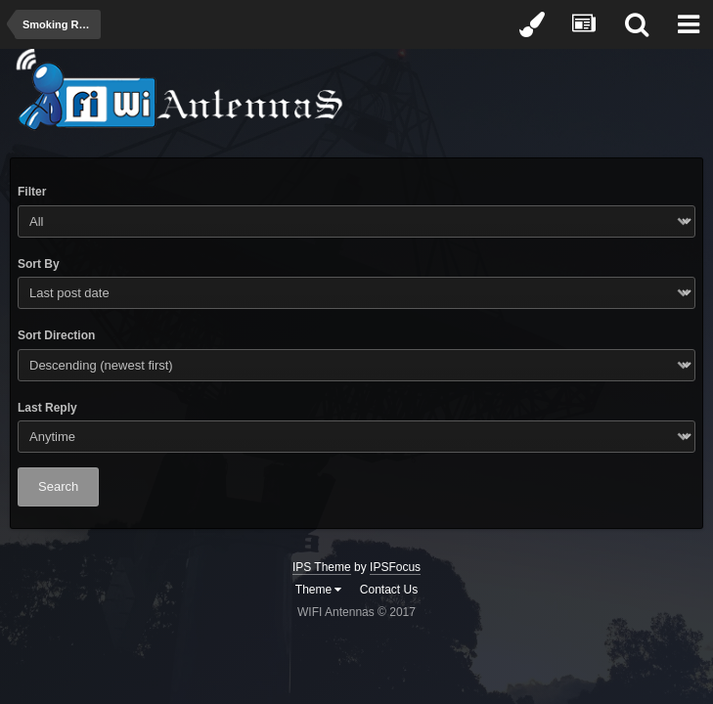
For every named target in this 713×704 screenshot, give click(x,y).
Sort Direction (56, 335)
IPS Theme (321, 567)
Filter (32, 191)
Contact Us (389, 589)
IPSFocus (395, 567)
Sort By (39, 264)
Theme (318, 589)
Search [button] (58, 486)
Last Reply (47, 408)
